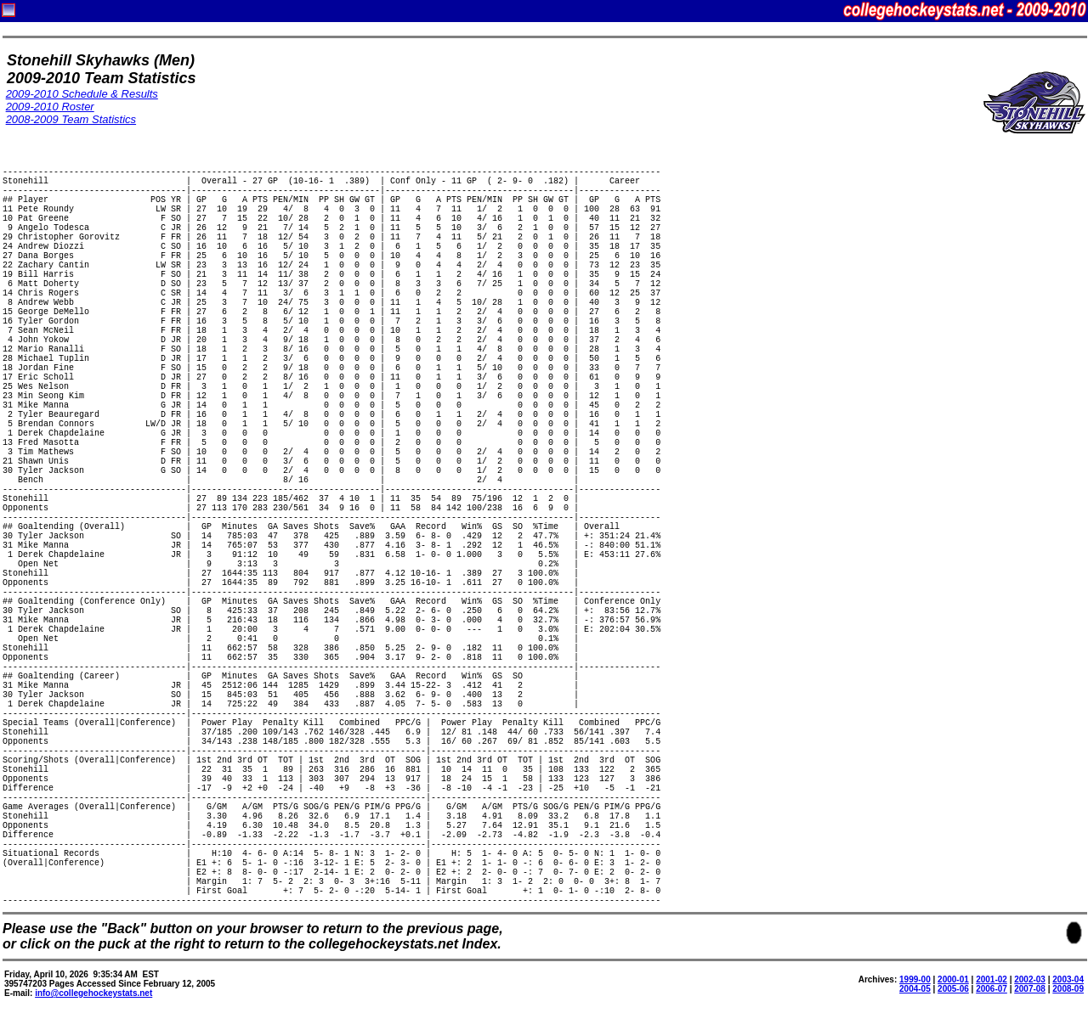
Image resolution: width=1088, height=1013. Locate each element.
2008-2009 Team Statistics (71, 119)
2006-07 (991, 988)
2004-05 (915, 988)
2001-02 (991, 979)
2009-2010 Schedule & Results (82, 93)
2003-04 (1068, 979)
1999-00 (915, 979)
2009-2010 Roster (50, 106)
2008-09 (1068, 988)
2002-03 (1030, 979)
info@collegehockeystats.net (93, 993)
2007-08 (1030, 988)
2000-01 (953, 979)
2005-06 (953, 988)
